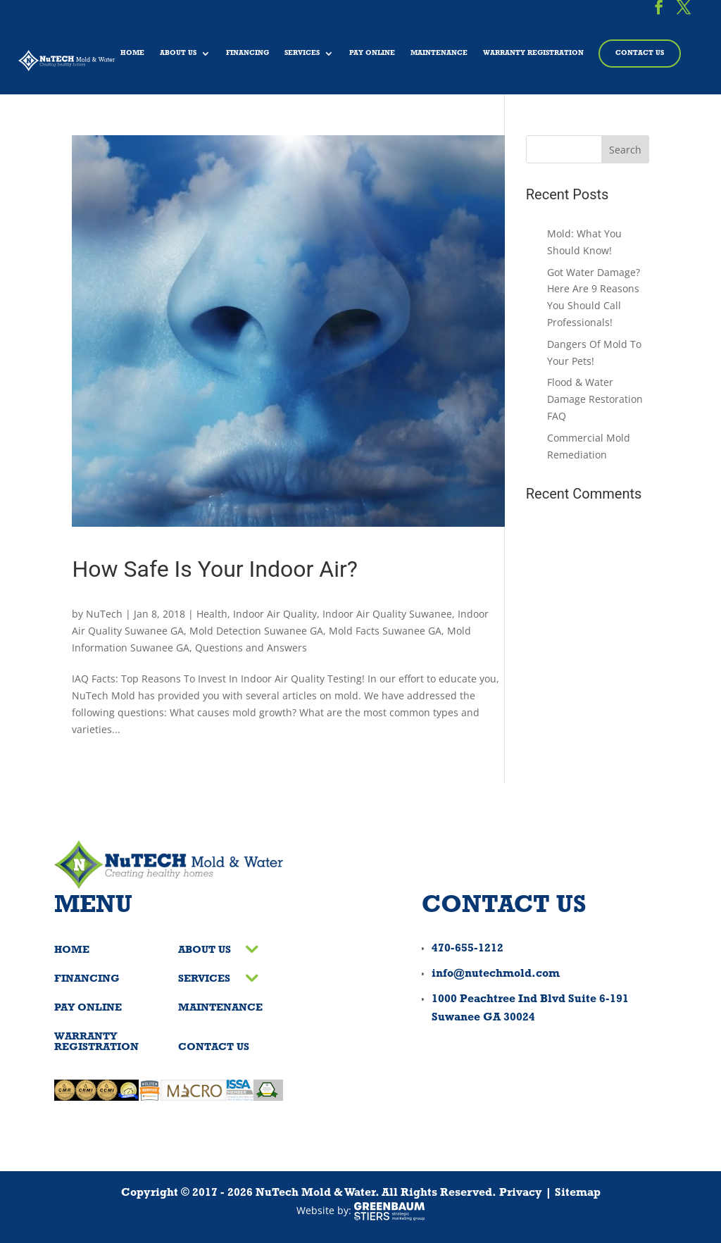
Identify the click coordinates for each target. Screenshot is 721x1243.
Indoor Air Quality (275, 613)
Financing (247, 53)
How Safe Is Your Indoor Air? (214, 569)
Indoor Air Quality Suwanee (387, 613)
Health (211, 613)
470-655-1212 (467, 948)
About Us (178, 53)
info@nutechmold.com (496, 974)
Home (132, 53)
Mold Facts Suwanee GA (385, 630)
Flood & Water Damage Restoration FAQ (595, 399)
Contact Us (639, 53)
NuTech (104, 613)
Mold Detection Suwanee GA (256, 630)
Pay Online (372, 53)
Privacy (520, 1193)
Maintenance (439, 53)
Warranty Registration (533, 53)
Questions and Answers (251, 647)
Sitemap (578, 1193)
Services (302, 53)
